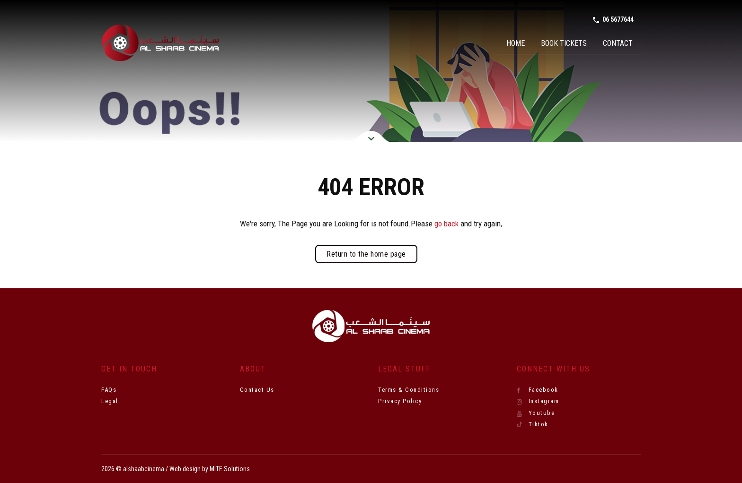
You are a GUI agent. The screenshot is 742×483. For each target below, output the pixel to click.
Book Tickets (564, 43)
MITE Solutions (230, 469)
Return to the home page (366, 254)
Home (515, 43)
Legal (109, 401)
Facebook (537, 390)
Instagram (538, 401)
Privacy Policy (400, 401)
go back (446, 223)
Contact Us (257, 389)
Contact (618, 43)
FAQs (108, 389)
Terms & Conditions (408, 389)
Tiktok (532, 424)
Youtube (536, 413)
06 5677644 (613, 20)
